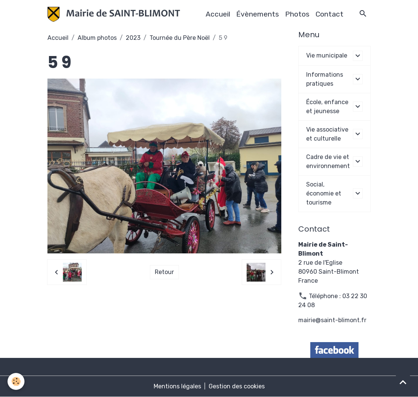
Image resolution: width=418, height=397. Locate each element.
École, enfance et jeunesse (327, 106)
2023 (133, 37)
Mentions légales (177, 386)
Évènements (257, 14)
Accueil (218, 14)
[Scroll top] (403, 382)
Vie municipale (326, 55)
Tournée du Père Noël (180, 37)
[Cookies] (16, 381)
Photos (297, 14)
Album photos (97, 37)
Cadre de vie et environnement (328, 161)
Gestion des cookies (237, 386)
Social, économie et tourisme (323, 193)
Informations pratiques (324, 79)
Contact (329, 14)
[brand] (115, 14)
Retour (164, 272)
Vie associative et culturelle (327, 134)
